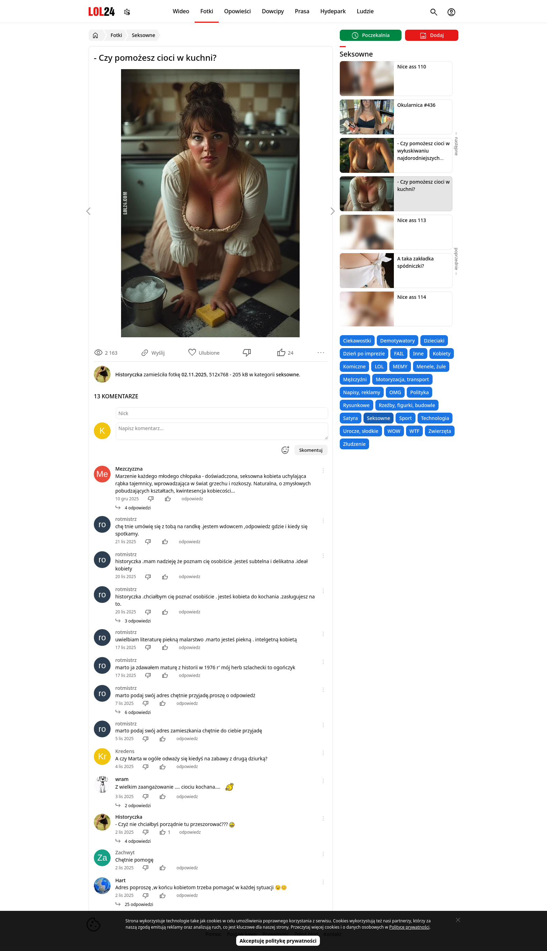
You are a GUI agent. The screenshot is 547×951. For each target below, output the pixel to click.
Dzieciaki (434, 340)
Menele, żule (431, 366)
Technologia (435, 418)
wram (121, 779)
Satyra (350, 418)
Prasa (302, 11)
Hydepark (333, 11)
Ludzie (365, 11)
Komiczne (354, 366)
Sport (405, 418)
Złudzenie (354, 444)
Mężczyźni (355, 379)
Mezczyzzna (129, 468)
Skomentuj (311, 450)
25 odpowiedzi (134, 904)
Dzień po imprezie (364, 353)
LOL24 (102, 11)
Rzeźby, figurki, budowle (407, 405)
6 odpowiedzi (133, 712)
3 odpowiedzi (133, 621)
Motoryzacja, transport (402, 379)
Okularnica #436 (416, 105)
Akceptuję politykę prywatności (278, 940)
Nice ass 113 (411, 220)
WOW (394, 431)
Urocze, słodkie (361, 431)
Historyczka (128, 816)
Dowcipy (273, 11)
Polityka (419, 392)
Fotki (206, 11)
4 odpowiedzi (133, 508)
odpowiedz (192, 499)
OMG (395, 392)
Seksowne (378, 418)
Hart (120, 880)
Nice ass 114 (411, 297)
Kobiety (442, 353)
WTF (414, 431)
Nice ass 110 (411, 66)
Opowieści (237, 11)
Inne (418, 353)
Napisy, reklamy (361, 392)
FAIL (399, 353)
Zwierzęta (439, 431)
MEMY (400, 366)
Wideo (181, 11)
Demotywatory (397, 340)
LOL (379, 366)
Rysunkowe (356, 405)
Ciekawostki (357, 340)
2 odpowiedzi (133, 806)
